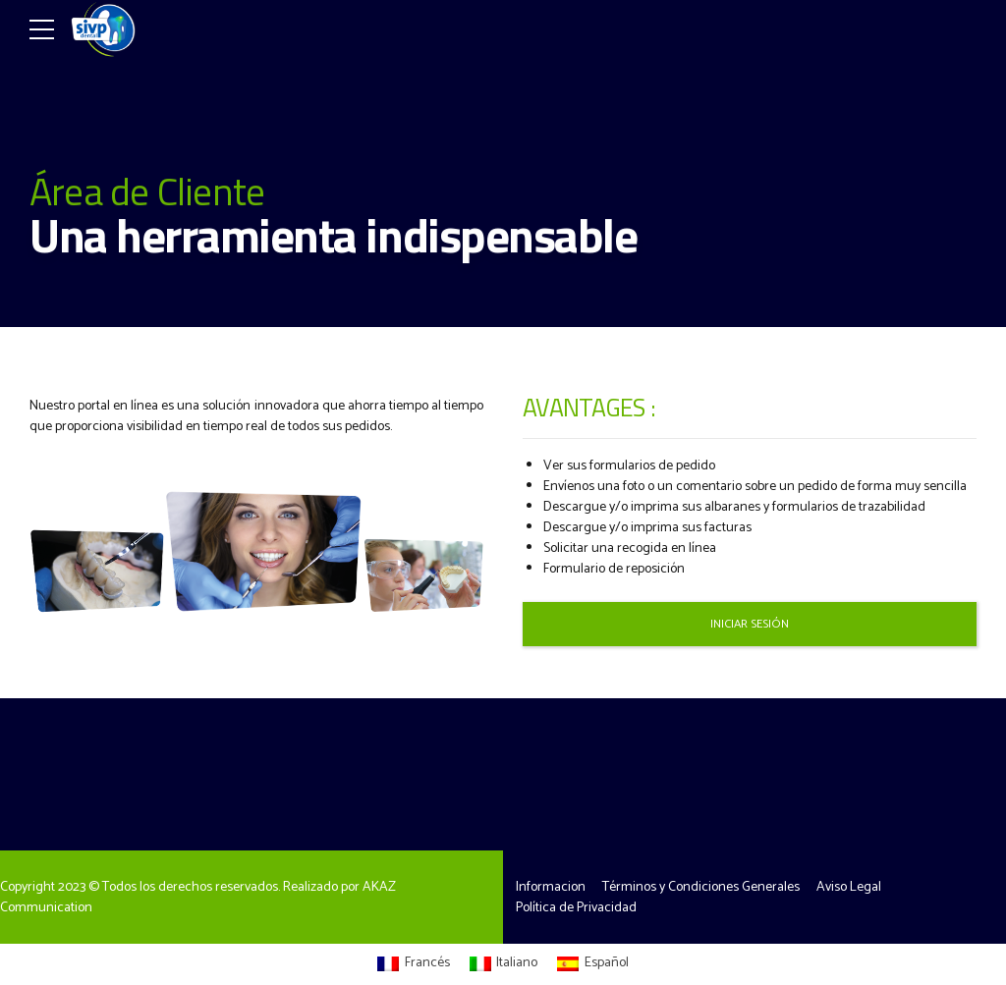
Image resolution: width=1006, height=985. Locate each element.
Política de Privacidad (576, 908)
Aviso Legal (848, 887)
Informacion (551, 887)
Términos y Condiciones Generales (701, 887)
